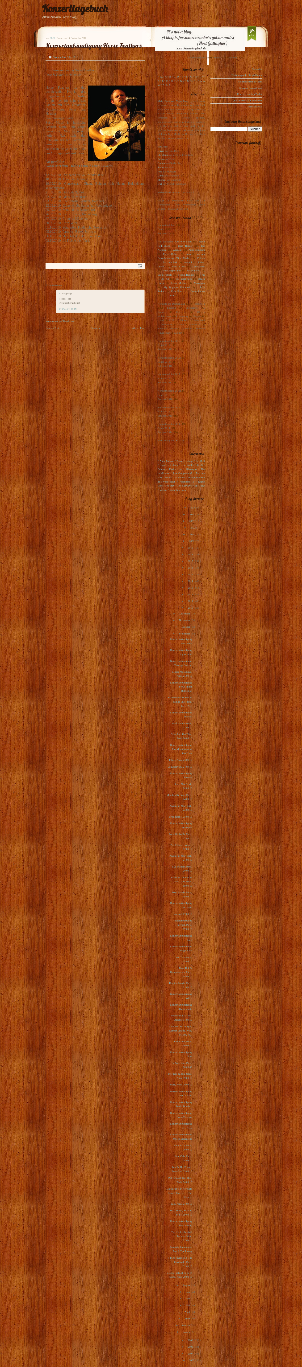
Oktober (186, 626)
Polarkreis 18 (187, 481)
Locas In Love (178, 266)
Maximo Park (170, 262)
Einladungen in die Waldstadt (246, 75)
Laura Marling (179, 283)
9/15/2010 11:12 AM (68, 309)
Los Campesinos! (172, 270)
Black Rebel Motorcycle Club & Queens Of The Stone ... (179, 1192)
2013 (191, 587)
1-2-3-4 (180, 440)
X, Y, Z (166, 84)
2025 (193, 507)
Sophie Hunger (186, 274)
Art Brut (200, 460)
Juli (188, 1291)
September (185, 633)
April (188, 1311)
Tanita (161, 167)
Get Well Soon (183, 241)
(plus (188, 254)
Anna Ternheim (197, 249)
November (185, 620)
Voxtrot (163, 489)
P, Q (182, 80)
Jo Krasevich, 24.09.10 (180, 766)
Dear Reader (185, 245)
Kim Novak (177, 291)
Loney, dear (198, 266)
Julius (161, 159)
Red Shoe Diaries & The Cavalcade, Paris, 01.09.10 (179, 1261)
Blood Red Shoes (169, 464)
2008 (191, 1346)
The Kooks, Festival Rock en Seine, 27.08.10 (181, 1236)
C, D (176, 76)
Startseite (96, 328)
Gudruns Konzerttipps (250, 87)
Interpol (188, 262)
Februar (186, 1325)
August (187, 1285)
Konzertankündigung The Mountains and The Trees (181, 749)
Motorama (199, 283)
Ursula (161, 175)
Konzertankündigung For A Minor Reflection (181, 686)
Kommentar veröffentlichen (60, 321)
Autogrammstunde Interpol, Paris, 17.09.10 (182, 924)
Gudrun (162, 163)
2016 (191, 567)
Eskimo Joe (175, 469)
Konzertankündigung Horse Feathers (94, 45)
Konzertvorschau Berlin (249, 94)
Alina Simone (166, 460)
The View (199, 485)
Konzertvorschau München (248, 100)
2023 (192, 521)
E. (60, 293)
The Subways (184, 485)
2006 (192, 1360)
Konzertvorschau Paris (250, 81)
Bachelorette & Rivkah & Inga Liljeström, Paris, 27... (180, 701)
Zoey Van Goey (178, 489)
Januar (187, 1331)
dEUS (200, 464)
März (188, 1318)
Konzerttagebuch (75, 8)
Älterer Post (138, 328)
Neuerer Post (52, 328)
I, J (201, 76)
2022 (193, 527)
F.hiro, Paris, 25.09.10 (180, 759)
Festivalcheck (255, 106)
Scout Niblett (165, 274)
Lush (171, 295)
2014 (191, 581)
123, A (163, 76)
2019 (191, 547)
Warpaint (177, 249)
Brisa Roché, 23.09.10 (180, 816)
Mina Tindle (182, 258)
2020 (192, 541)
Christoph (163, 154)
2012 (191, 594)
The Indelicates (183, 278)
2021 (192, 534)
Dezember (185, 613)
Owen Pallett (198, 291)
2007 (191, 1353)
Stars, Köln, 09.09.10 (181, 1084)
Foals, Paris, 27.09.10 (181, 1203)
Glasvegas (191, 469)
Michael (162, 179)
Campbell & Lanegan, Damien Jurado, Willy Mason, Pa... (180, 1030)
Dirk (160, 183)
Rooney (170, 485)
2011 (190, 601)
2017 (191, 561)
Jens (160, 171)
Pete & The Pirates (175, 477)
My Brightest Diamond (177, 287)
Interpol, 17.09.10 (182, 914)
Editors (201, 258)
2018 (191, 554)
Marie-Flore (193, 270)
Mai (188, 1305)
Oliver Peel (163, 150)
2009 (191, 1340)
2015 (191, 574)
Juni (188, 1298)
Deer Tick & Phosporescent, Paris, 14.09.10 (181, 972)
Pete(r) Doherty (171, 254)
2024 (192, 514)
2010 (191, 607)
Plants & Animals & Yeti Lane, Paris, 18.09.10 (181, 881)
